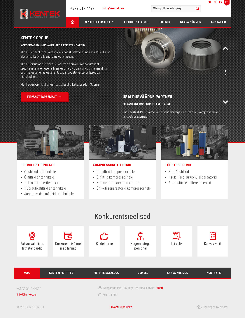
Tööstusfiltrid (178, 165)
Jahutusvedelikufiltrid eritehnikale (49, 194)
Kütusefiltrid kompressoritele (118, 183)
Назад (225, 48)
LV (220, 2)
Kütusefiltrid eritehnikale (42, 183)
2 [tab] (225, 75)
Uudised (165, 22)
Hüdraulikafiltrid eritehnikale (45, 188)
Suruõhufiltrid (179, 171)
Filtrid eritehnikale (38, 165)
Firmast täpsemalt (42, 97)
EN (209, 2)
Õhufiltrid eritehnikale (40, 171)
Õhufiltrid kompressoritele (116, 171)
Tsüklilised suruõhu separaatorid (193, 177)
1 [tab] (225, 71)
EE (226, 2)
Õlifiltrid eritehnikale (39, 177)
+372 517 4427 (82, 8)
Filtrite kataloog (136, 22)
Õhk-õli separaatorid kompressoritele (124, 188)
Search (197, 8)
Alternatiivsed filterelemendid (190, 183)
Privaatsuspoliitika (120, 307)
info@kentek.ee (113, 8)
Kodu (72, 22)
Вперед (225, 102)
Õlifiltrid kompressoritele (115, 177)
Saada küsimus (190, 22)
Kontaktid (218, 22)
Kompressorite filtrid (112, 165)
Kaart (159, 288)
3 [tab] (225, 79)
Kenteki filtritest (97, 22)
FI (215, 2)
